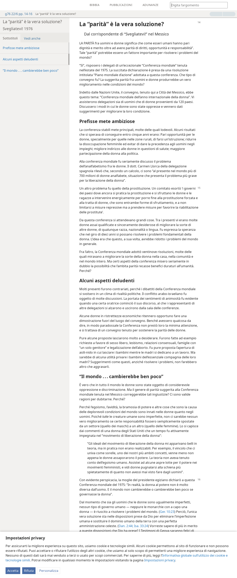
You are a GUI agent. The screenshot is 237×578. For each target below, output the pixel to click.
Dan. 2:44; (126, 526)
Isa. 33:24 (140, 526)
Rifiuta (29, 570)
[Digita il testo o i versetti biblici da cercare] (197, 5)
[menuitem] (6, 5)
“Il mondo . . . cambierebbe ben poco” (31, 70)
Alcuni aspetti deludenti (20, 59)
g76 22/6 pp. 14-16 (16, 14)
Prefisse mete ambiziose (21, 48)
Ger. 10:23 (167, 511)
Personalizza (48, 570)
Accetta (12, 570)
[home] (6, 5)
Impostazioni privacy (159, 560)
